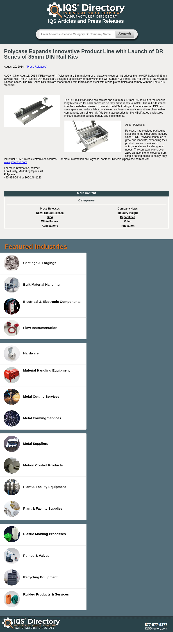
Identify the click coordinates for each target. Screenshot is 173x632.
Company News (128, 208)
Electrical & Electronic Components (42, 306)
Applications (50, 225)
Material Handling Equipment (37, 375)
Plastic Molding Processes (35, 534)
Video (127, 221)
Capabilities (127, 217)
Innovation (127, 225)
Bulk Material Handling (32, 285)
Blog (50, 217)
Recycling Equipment (31, 577)
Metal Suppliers (26, 444)
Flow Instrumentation (30, 328)
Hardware (21, 353)
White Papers (49, 221)
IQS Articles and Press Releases (86, 21)
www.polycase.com (15, 162)
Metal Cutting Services (31, 397)
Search (124, 34)
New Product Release (50, 212)
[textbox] (78, 34)
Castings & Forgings (30, 263)
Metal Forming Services (32, 418)
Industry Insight (128, 212)
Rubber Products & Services (36, 599)
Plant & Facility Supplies (33, 509)
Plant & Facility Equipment (35, 487)
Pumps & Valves (26, 556)
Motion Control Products (33, 465)
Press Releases (36, 66)
